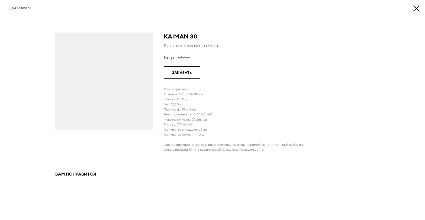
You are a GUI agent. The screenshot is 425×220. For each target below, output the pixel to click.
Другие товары (20, 8)
